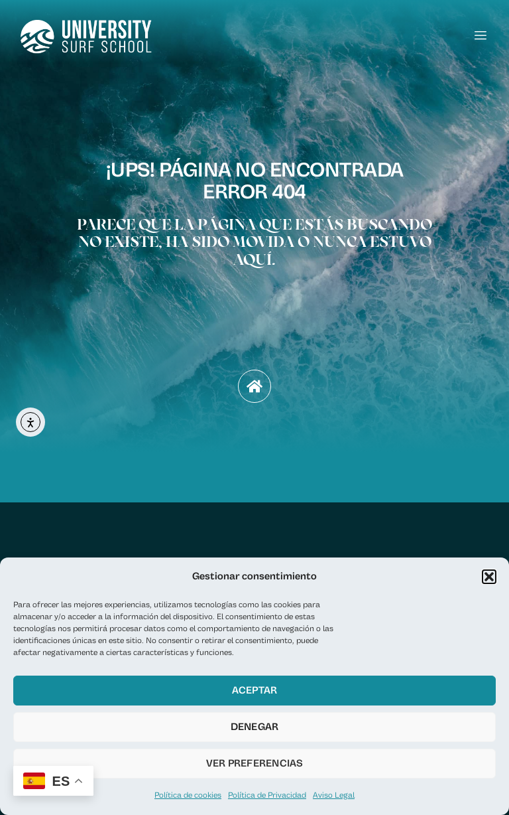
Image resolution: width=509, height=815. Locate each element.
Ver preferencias (255, 763)
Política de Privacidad (267, 795)
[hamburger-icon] (481, 36)
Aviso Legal (334, 795)
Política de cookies (187, 795)
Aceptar (255, 690)
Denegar (255, 727)
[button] (489, 576)
